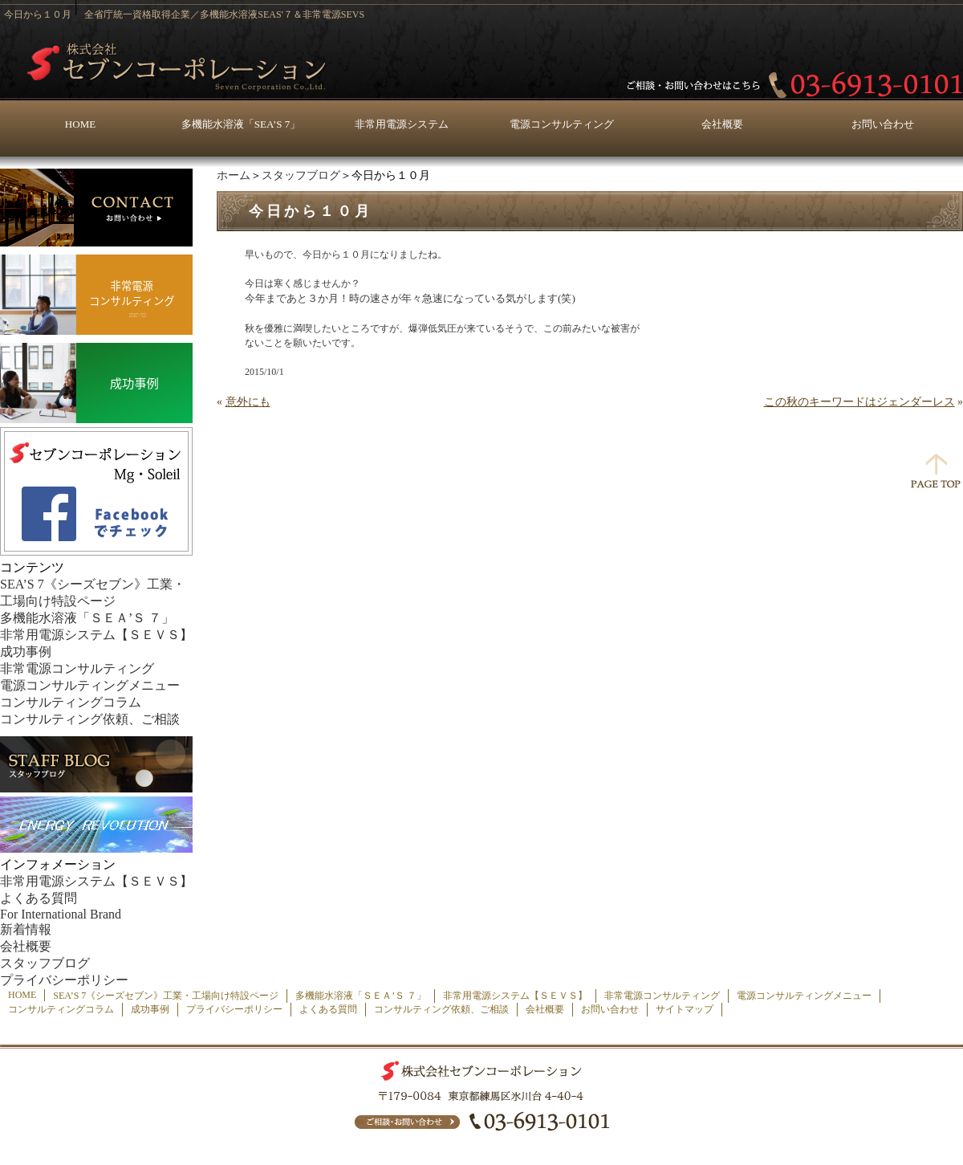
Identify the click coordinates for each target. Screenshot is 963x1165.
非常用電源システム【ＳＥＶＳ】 (96, 635)
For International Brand (60, 914)
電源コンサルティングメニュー (90, 685)
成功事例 (25, 651)
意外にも (248, 402)
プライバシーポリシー (64, 980)
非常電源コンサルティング (77, 668)
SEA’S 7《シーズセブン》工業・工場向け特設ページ (165, 995)
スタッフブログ (301, 175)
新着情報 (25, 929)
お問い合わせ (882, 124)
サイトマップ (684, 1009)
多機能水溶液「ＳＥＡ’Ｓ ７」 (87, 618)
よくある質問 (38, 898)
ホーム (233, 175)
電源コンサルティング (562, 124)
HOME (80, 124)
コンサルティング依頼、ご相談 (90, 719)
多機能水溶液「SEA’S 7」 (240, 124)
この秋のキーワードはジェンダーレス (859, 402)
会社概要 (722, 124)
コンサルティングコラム (70, 702)
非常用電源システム (402, 124)
